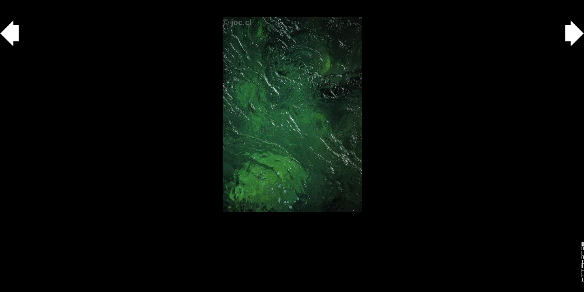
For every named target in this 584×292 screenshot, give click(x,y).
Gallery (15, 4)
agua (45, 4)
